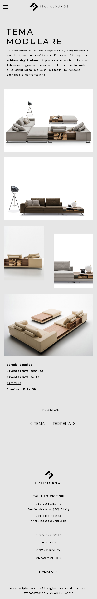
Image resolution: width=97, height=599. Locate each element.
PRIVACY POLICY (48, 558)
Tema (37, 423)
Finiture (14, 383)
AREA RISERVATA (49, 535)
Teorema (64, 423)
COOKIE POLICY (48, 550)
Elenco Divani (48, 410)
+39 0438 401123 (48, 516)
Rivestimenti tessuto (25, 371)
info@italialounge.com (48, 520)
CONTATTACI (48, 542)
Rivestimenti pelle (23, 377)
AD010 (69, 593)
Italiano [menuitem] (46, 571)
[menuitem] (48, 571)
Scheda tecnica (19, 364)
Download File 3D (21, 389)
